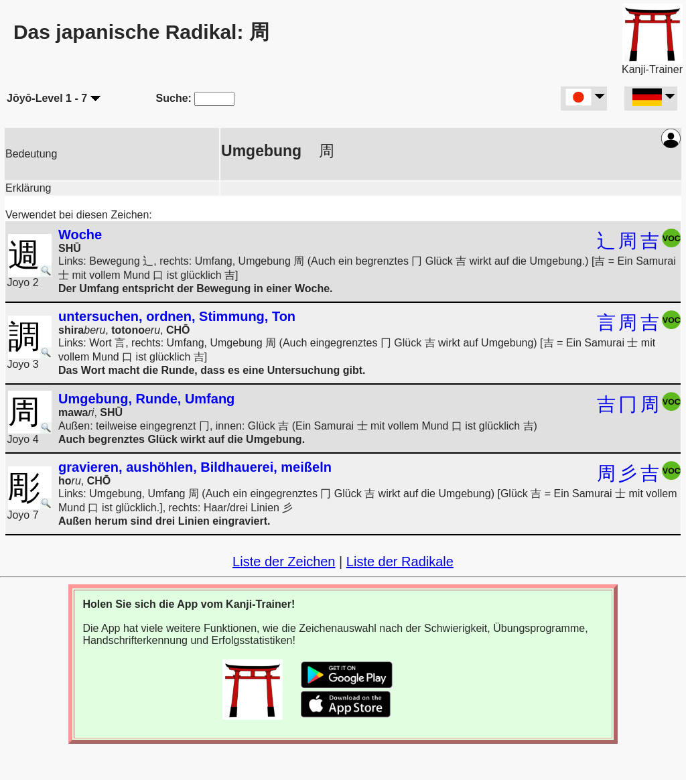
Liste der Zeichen (283, 561)
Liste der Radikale (400, 561)
